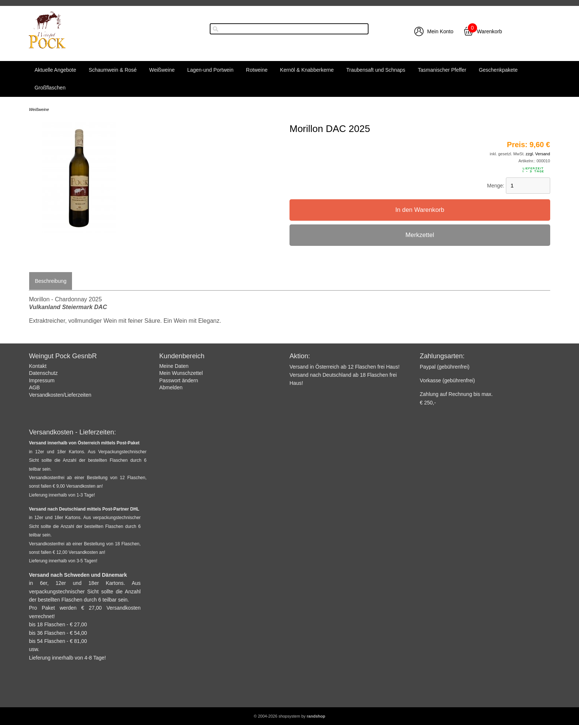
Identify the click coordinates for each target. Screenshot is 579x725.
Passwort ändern (178, 380)
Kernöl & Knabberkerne (307, 70)
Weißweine (162, 70)
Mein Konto (440, 31)
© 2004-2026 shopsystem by (289, 716)
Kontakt (37, 366)
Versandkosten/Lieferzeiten (60, 395)
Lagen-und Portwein (210, 70)
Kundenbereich (181, 356)
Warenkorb (489, 31)
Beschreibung (50, 281)
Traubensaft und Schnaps (375, 70)
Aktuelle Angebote (55, 70)
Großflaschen (49, 88)
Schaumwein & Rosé (113, 70)
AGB (34, 387)
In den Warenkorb (419, 209)
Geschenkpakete (498, 70)
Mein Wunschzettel (181, 373)
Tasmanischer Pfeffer (442, 70)
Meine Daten (173, 366)
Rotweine (256, 70)
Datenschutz (43, 373)
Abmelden (170, 387)
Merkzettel (419, 234)
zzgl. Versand (538, 154)
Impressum (41, 380)
